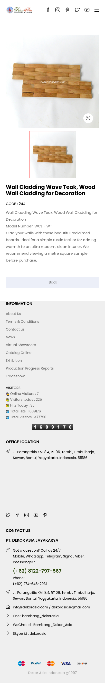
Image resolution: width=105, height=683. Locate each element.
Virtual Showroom (21, 344)
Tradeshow (15, 376)
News (10, 337)
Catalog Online (18, 352)
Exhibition (14, 360)
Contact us (15, 329)
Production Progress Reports (30, 368)
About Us (13, 313)
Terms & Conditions (22, 321)
